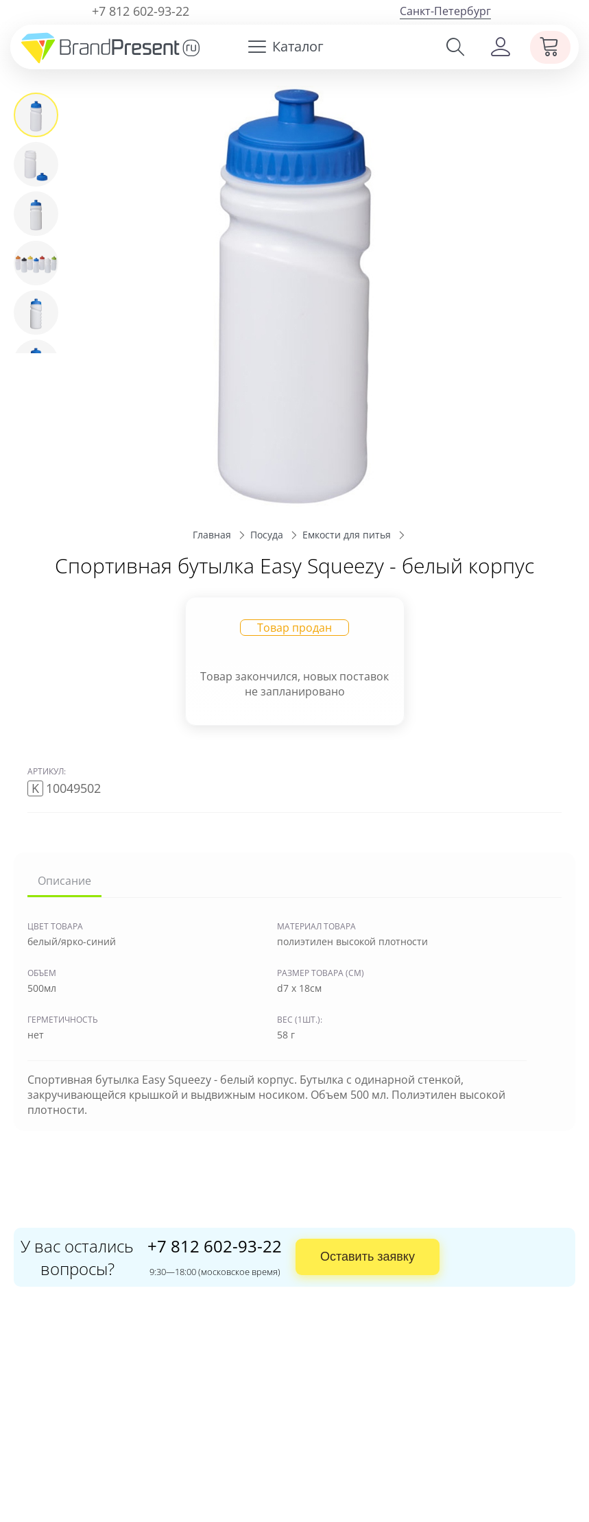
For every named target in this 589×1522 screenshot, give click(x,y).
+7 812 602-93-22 (140, 11)
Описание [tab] (64, 881)
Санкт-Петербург (445, 11)
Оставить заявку (367, 1256)
